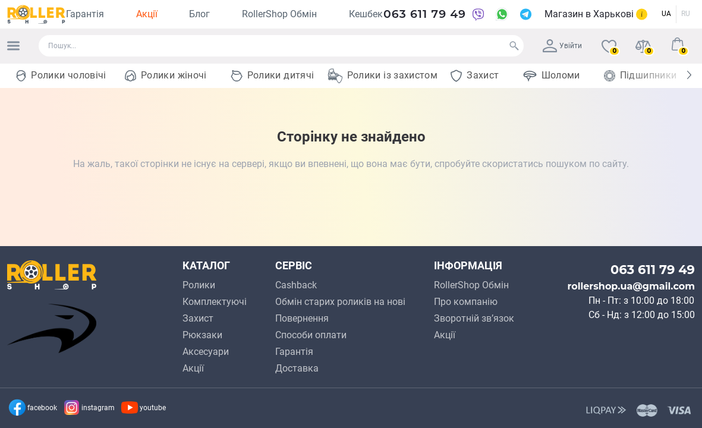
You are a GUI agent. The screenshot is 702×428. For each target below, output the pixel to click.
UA (666, 14)
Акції (147, 14)
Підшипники (648, 75)
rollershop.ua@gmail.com (631, 286)
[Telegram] (525, 14)
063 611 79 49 (424, 14)
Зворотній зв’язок (474, 318)
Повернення (302, 318)
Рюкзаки (202, 335)
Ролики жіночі (174, 75)
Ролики (198, 285)
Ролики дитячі (280, 75)
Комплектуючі (214, 301)
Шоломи (561, 75)
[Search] (514, 46)
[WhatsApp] (501, 14)
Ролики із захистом (392, 75)
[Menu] (13, 46)
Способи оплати (311, 335)
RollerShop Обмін (279, 14)
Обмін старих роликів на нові (340, 301)
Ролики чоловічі (68, 75)
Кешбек (366, 14)
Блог (199, 14)
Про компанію (466, 301)
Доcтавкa (297, 368)
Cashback (296, 285)
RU (685, 14)
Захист (483, 75)
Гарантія (85, 14)
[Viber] (477, 14)
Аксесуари (205, 351)
